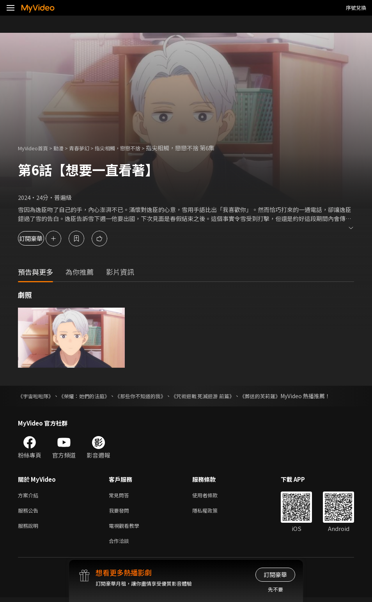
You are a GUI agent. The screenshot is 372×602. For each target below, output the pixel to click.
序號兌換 (356, 7)
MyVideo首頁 (35, 148)
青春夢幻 (87, 148)
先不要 (275, 589)
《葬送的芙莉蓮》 (277, 396)
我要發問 (120, 512)
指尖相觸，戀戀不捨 (131, 148)
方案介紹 (29, 496)
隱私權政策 (211, 512)
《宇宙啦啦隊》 (37, 396)
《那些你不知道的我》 (149, 396)
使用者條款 (211, 496)
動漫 (65, 148)
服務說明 (29, 528)
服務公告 (29, 512)
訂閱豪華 (39, 238)
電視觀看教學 (126, 528)
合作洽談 (120, 545)
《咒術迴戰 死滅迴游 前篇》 (216, 396)
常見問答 (120, 496)
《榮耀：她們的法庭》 (89, 396)
